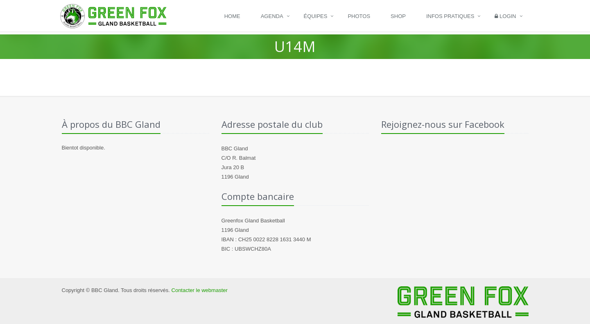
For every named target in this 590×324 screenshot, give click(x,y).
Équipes (316, 16)
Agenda (272, 16)
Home (232, 16)
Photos (359, 16)
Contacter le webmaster (200, 290)
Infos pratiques (450, 16)
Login (505, 16)
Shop (398, 16)
